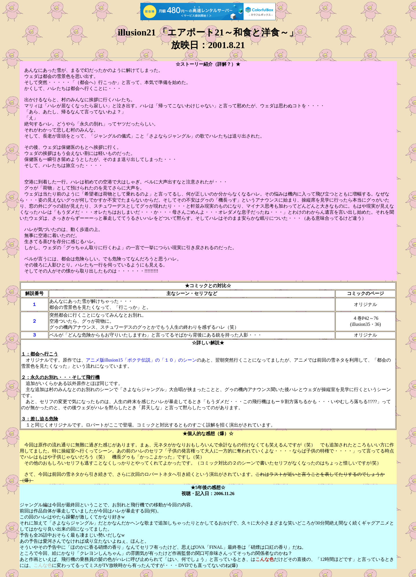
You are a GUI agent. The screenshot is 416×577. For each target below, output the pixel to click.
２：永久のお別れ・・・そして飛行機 (60, 377)
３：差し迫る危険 (39, 418)
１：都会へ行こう (39, 354)
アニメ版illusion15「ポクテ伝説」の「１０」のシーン (141, 360)
